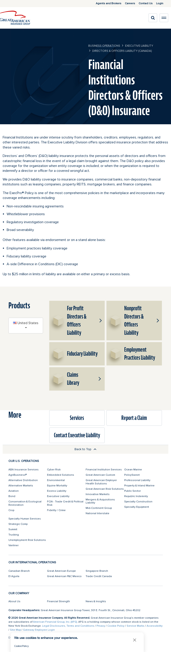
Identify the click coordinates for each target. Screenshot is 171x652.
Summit (12, 529)
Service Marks (135, 626)
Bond (11, 496)
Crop (11, 510)
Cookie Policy (115, 626)
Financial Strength (58, 601)
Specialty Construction (138, 501)
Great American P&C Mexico (64, 576)
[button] (100, 320)
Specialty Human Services (24, 518)
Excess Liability (56, 491)
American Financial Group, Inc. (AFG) (55, 622)
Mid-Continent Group (99, 508)
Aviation (13, 491)
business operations (104, 46)
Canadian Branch (19, 571)
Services (77, 418)
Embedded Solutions (60, 475)
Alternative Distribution (23, 480)
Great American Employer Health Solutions (101, 482)
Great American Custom (100, 475)
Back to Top (85, 449)
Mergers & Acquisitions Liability (100, 501)
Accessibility (155, 626)
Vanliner (13, 545)
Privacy (100, 626)
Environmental (56, 480)
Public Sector (132, 491)
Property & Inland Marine (139, 485)
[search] (152, 17)
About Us (14, 601)
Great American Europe (61, 571)
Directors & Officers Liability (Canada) (122, 51)
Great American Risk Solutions (105, 489)
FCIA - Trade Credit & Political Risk (65, 503)
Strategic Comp (18, 524)
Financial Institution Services (104, 469)
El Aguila (13, 576)
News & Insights (96, 601)
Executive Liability (139, 46)
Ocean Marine (133, 469)
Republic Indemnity (136, 496)
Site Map (15, 630)
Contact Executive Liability (77, 435)
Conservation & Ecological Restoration (24, 503)
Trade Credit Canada (99, 576)
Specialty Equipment (136, 507)
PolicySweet (132, 475)
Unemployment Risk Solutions (27, 540)
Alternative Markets (20, 485)
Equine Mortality (57, 485)
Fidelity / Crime (56, 510)
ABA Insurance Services (23, 469)
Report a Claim (134, 418)
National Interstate (97, 513)
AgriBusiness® (17, 475)
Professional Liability (137, 480)
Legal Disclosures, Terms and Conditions (68, 626)
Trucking (13, 534)
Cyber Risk (54, 469)
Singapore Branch (97, 571)
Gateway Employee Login (39, 630)
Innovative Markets (98, 494)
